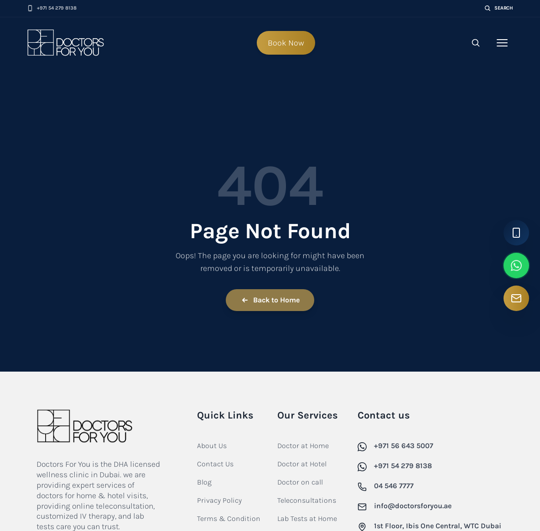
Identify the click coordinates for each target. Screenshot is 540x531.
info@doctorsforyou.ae (413, 505)
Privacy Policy (219, 500)
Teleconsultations (306, 500)
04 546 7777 (394, 485)
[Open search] (475, 43)
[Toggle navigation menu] (502, 43)
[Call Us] (516, 232)
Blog (204, 482)
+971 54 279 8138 (403, 465)
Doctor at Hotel (302, 464)
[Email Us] (516, 298)
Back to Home (270, 300)
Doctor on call (300, 482)
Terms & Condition (228, 518)
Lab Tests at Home (307, 518)
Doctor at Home (303, 445)
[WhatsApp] (516, 265)
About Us (212, 445)
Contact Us (215, 464)
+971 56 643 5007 (403, 445)
